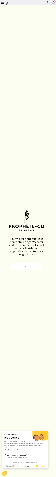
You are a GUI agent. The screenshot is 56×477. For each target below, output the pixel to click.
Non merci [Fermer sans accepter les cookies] (10, 466)
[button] (4, 473)
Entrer (27, 267)
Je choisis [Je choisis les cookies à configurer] (25, 466)
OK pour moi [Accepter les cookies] (40, 466)
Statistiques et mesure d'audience (16, 457)
